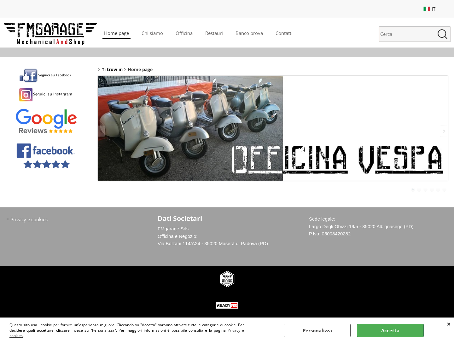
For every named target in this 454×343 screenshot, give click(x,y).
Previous (102, 131)
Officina (184, 33)
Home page (116, 33)
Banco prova (249, 33)
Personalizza (317, 330)
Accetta (390, 330)
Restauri (214, 33)
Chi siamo (152, 33)
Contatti (284, 33)
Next (443, 131)
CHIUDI (449, 324)
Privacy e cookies (29, 219)
